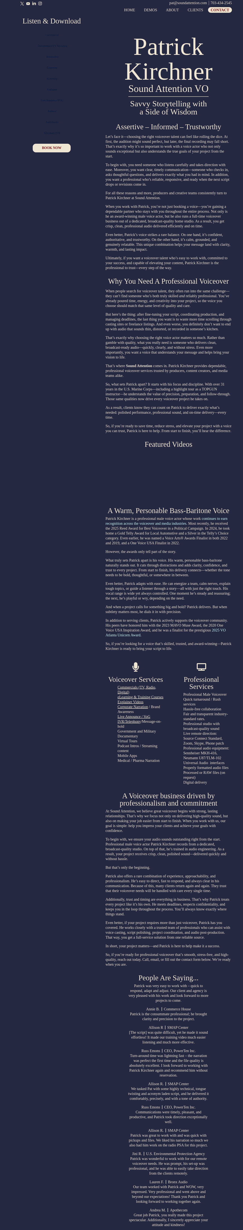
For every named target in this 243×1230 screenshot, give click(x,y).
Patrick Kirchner (168, 59)
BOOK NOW (51, 150)
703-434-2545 (221, 3)
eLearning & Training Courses (141, 697)
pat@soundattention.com (188, 3)
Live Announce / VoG (134, 716)
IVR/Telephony (129, 721)
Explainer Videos (131, 702)
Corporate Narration (133, 707)
